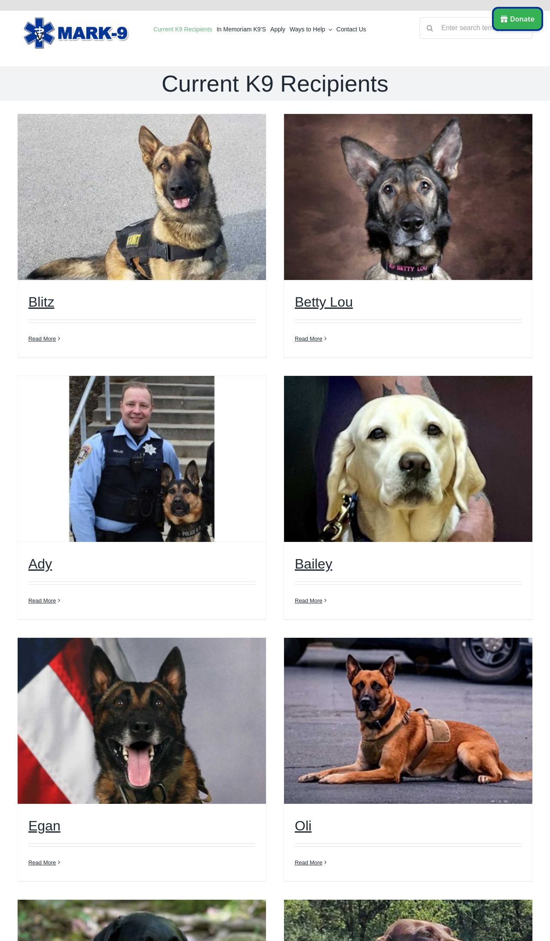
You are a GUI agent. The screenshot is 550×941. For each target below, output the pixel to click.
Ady (40, 564)
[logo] (77, 20)
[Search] (430, 28)
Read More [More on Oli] (308, 862)
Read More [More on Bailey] (308, 600)
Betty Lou (324, 302)
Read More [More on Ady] (42, 600)
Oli (303, 825)
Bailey (313, 564)
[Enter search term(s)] (476, 28)
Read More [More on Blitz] (42, 338)
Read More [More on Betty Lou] (308, 338)
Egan (44, 825)
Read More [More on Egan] (42, 862)
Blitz (41, 302)
